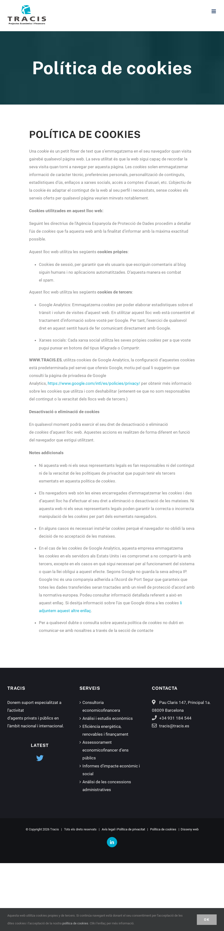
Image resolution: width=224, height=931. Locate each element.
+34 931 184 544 (175, 718)
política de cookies (75, 923)
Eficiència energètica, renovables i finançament (105, 730)
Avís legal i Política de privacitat (123, 829)
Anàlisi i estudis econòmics (107, 718)
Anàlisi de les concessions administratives (106, 785)
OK (207, 919)
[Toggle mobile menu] (214, 11)
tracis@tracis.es (174, 725)
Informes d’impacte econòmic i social (111, 770)
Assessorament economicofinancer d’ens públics (105, 750)
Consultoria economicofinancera (101, 706)
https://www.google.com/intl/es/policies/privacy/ (94, 383)
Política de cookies (163, 829)
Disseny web (190, 829)
